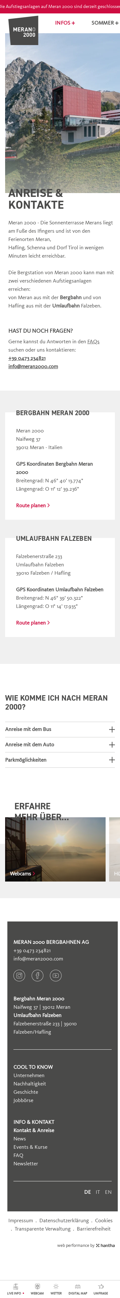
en (108, 1192)
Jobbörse (23, 1100)
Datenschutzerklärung (64, 1220)
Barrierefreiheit (94, 1228)
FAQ (18, 1155)
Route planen (33, 505)
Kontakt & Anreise (33, 1130)
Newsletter (25, 1163)
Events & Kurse (30, 1147)
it (98, 1192)
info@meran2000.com (38, 958)
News (19, 1138)
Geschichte (25, 1092)
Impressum (20, 1220)
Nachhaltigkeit (29, 1083)
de (87, 1192)
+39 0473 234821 (32, 950)
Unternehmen (28, 1075)
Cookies (104, 1220)
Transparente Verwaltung (43, 1228)
